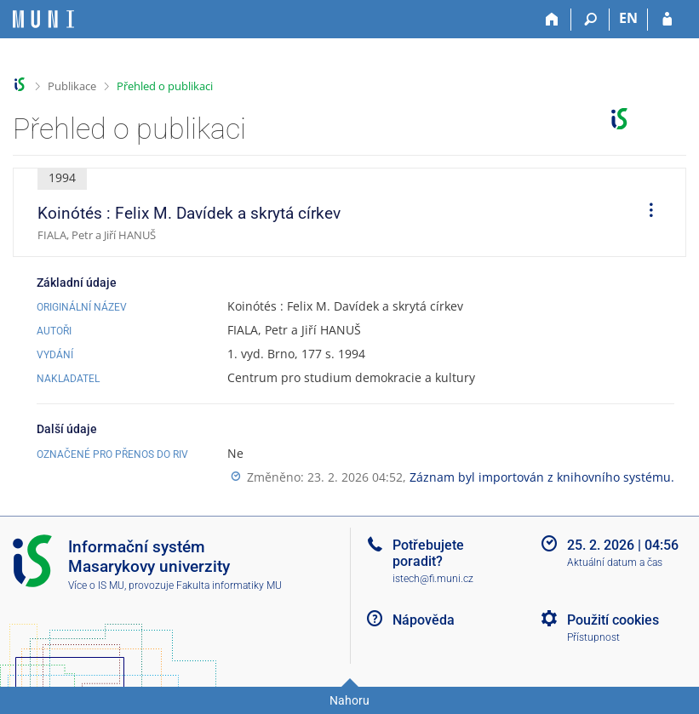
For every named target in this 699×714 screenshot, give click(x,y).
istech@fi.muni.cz (432, 579)
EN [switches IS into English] (628, 18)
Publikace (72, 86)
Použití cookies (613, 620)
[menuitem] (645, 212)
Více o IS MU (96, 585)
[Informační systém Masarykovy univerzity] (43, 19)
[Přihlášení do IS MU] (667, 20)
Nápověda (423, 620)
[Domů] (552, 20)
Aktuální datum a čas (614, 562)
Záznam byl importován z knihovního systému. (542, 477)
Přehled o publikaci (165, 86)
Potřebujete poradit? (428, 553)
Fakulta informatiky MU (229, 585)
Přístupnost (593, 637)
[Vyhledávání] (590, 20)
